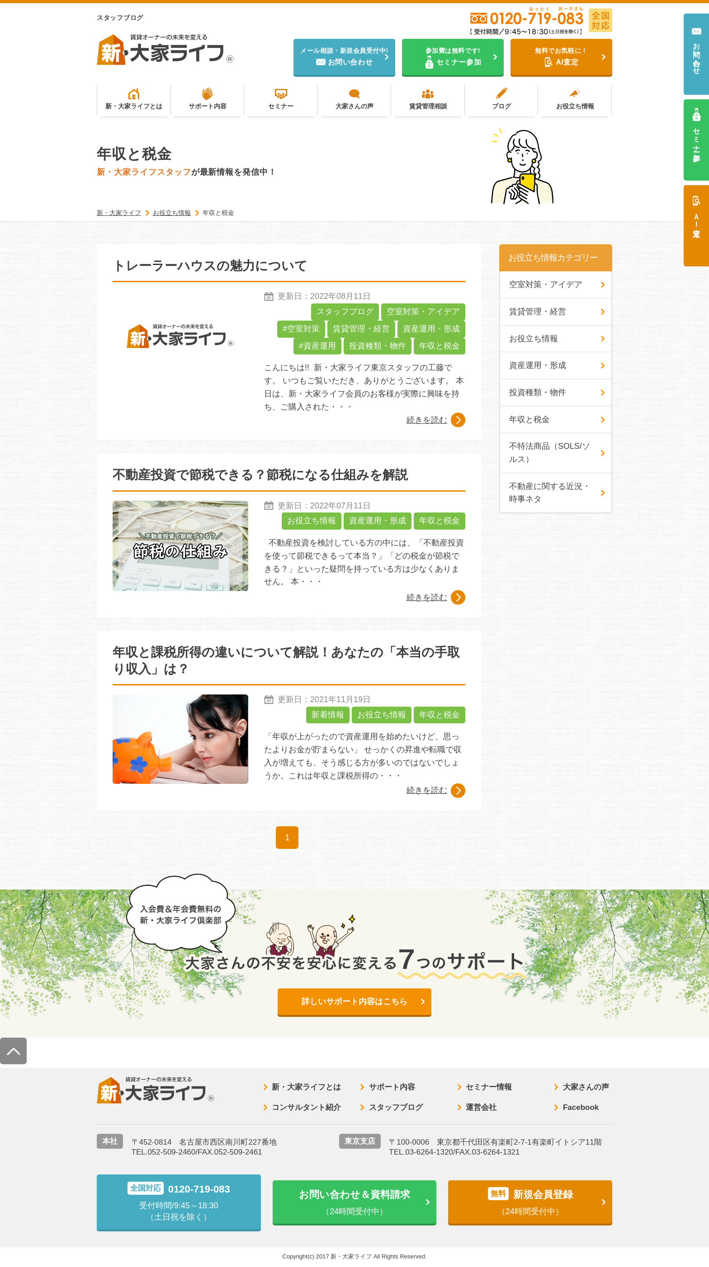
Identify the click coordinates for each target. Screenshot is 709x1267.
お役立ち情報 (575, 106)
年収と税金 (439, 346)
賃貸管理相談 (428, 106)
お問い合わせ (696, 54)
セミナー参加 (696, 136)
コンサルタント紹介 (306, 1108)
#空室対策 (301, 329)
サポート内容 (208, 106)
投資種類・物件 (377, 346)
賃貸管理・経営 (361, 329)
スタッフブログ (345, 312)
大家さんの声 (354, 106)
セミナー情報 (489, 1088)
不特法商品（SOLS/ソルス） (549, 454)
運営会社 (481, 1108)
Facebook (581, 1108)
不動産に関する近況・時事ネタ (550, 493)
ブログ (501, 106)
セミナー (280, 106)
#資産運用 (317, 346)
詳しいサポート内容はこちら (354, 1001)
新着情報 (328, 715)
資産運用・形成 (431, 329)
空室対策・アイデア (423, 312)
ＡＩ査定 (696, 216)
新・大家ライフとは (133, 106)
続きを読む (426, 419)
